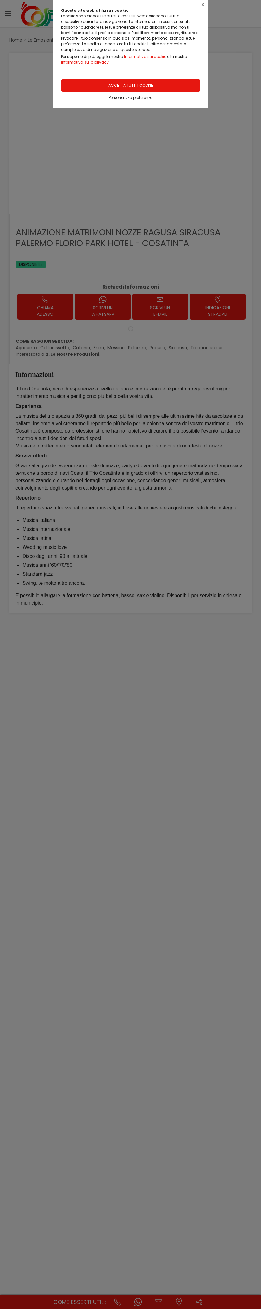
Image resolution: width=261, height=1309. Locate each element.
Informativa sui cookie (145, 56)
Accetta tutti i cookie (130, 85)
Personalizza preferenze (130, 97)
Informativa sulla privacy (85, 62)
